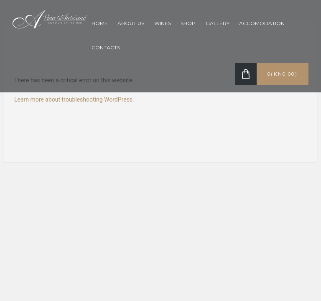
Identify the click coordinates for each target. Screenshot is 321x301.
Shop (188, 23)
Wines (162, 23)
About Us (130, 23)
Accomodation (262, 23)
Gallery (217, 23)
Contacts (106, 47)
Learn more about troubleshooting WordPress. (74, 99)
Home (100, 23)
